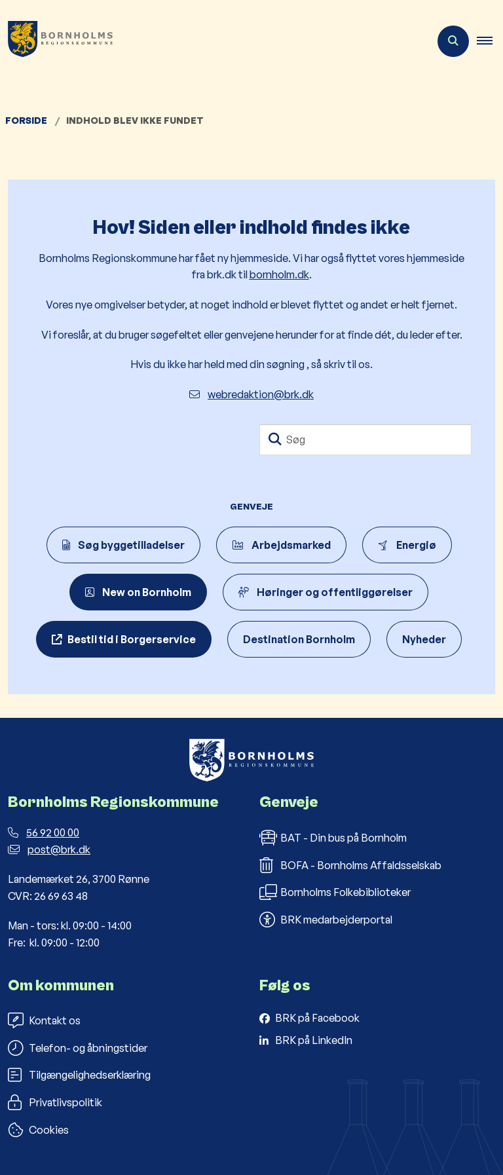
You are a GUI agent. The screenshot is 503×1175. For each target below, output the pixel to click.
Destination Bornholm (299, 639)
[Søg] (365, 439)
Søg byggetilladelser (123, 544)
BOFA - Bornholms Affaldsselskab (350, 865)
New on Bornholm (138, 592)
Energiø (407, 544)
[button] (490, 41)
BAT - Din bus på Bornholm (333, 838)
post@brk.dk (49, 849)
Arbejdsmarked (281, 544)
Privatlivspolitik (55, 1102)
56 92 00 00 (43, 832)
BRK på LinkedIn (313, 1040)
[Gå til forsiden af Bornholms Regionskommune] (56, 41)
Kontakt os (44, 1020)
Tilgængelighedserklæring (79, 1075)
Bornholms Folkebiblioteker (335, 892)
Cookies (38, 1130)
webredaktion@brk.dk (251, 394)
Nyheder (424, 639)
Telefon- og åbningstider (77, 1048)
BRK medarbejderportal (325, 919)
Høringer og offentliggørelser (325, 592)
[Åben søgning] (453, 41)
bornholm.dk (279, 274)
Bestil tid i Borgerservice (131, 639)
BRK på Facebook (317, 1017)
